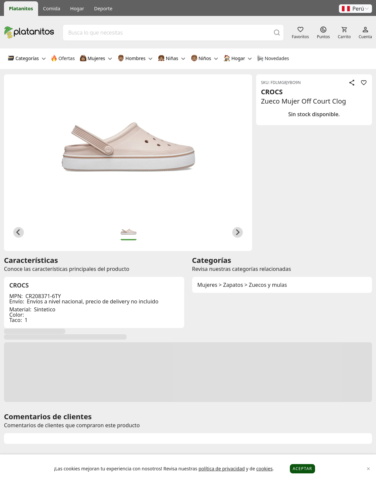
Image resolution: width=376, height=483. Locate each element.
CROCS (272, 91)
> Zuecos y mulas (265, 284)
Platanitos (21, 8)
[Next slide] (237, 232)
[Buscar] (277, 32)
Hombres (135, 59)
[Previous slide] (18, 232)
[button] (355, 8)
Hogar (77, 8)
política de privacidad (221, 468)
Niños (204, 59)
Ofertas (63, 59)
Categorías (27, 59)
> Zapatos (231, 284)
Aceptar (302, 468)
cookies (264, 468)
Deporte (103, 8)
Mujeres (96, 59)
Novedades (273, 59)
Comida (51, 8)
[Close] (368, 468)
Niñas (171, 59)
